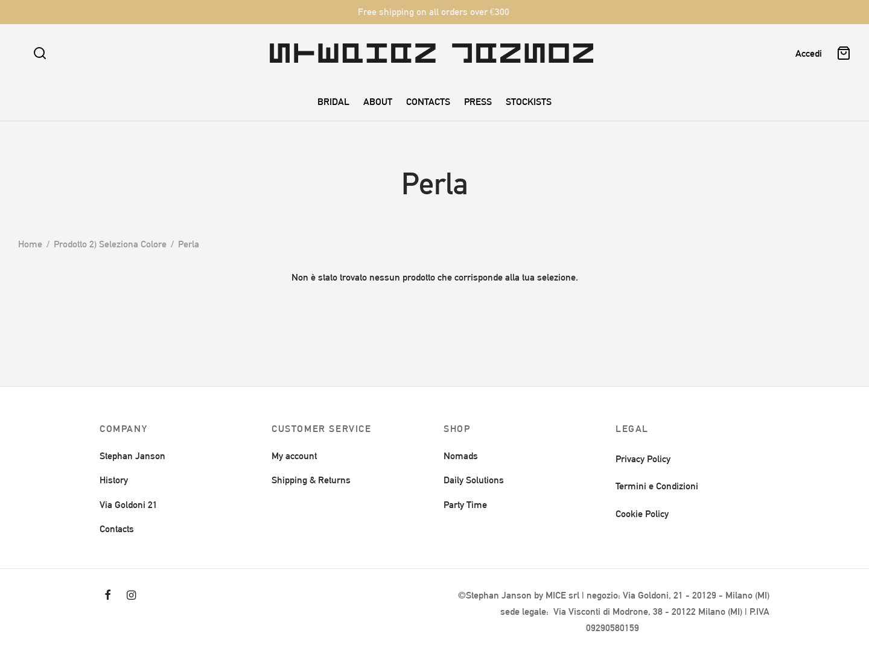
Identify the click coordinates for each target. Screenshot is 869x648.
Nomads (461, 456)
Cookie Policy (642, 513)
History (114, 480)
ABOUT (377, 101)
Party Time (465, 504)
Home (30, 244)
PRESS (478, 101)
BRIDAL (333, 101)
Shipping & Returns (311, 480)
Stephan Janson (132, 456)
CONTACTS (428, 101)
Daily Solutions (474, 480)
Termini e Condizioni (657, 486)
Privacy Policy (643, 459)
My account (294, 456)
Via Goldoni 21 (129, 504)
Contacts (117, 529)
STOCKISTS (529, 101)
